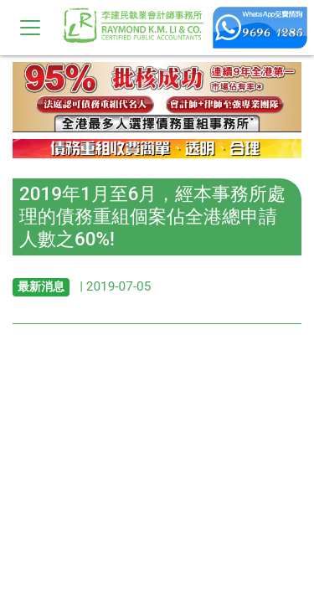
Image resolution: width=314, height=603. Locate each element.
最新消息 (41, 287)
